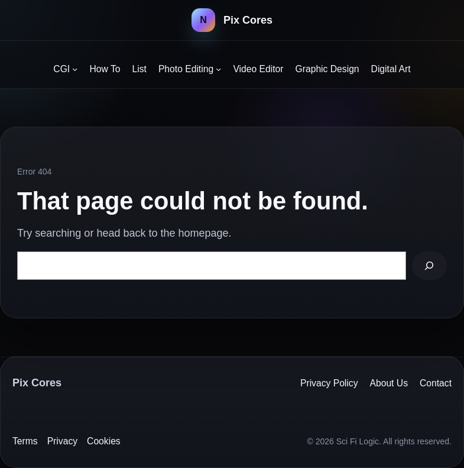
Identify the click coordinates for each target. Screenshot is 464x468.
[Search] (429, 265)
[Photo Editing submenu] (218, 69)
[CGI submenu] (74, 69)
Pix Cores (247, 20)
